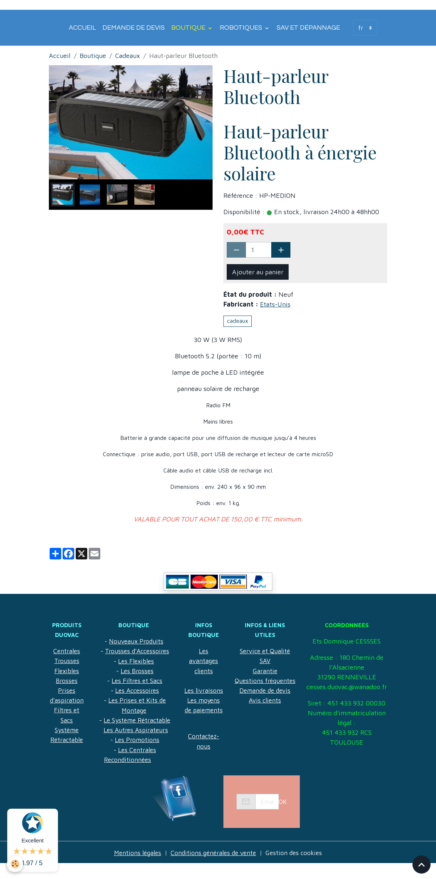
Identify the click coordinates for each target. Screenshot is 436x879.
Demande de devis (133, 27)
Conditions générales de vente (213, 867)
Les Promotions (136, 739)
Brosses (66, 680)
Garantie (264, 661)
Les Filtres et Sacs (136, 680)
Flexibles (66, 670)
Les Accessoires (136, 690)
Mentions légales (135, 867)
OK (282, 817)
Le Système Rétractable (136, 719)
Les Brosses (136, 670)
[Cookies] (15, 864)
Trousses (66, 661)
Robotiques (242, 27)
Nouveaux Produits (135, 641)
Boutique (189, 27)
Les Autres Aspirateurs (134, 729)
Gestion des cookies (297, 867)
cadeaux (237, 320)
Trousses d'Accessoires (135, 651)
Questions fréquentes (264, 670)
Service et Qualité (264, 641)
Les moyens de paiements (202, 719)
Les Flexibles (135, 661)
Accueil (82, 27)
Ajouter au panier (258, 272)
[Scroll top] (421, 864)
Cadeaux (127, 55)
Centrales (66, 651)
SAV (264, 651)
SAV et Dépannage (308, 27)
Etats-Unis (275, 304)
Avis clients (264, 690)
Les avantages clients (202, 660)
